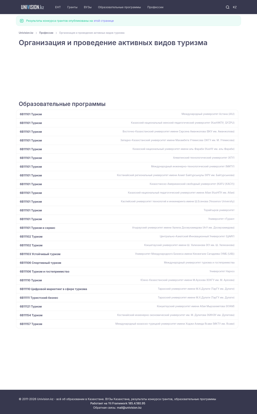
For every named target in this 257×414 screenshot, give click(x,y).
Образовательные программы (119, 7)
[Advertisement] (126, 74)
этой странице (104, 20)
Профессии (155, 7)
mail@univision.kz (129, 407)
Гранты (72, 7)
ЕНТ (58, 7)
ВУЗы (88, 7)
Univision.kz (26, 32)
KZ (235, 7)
